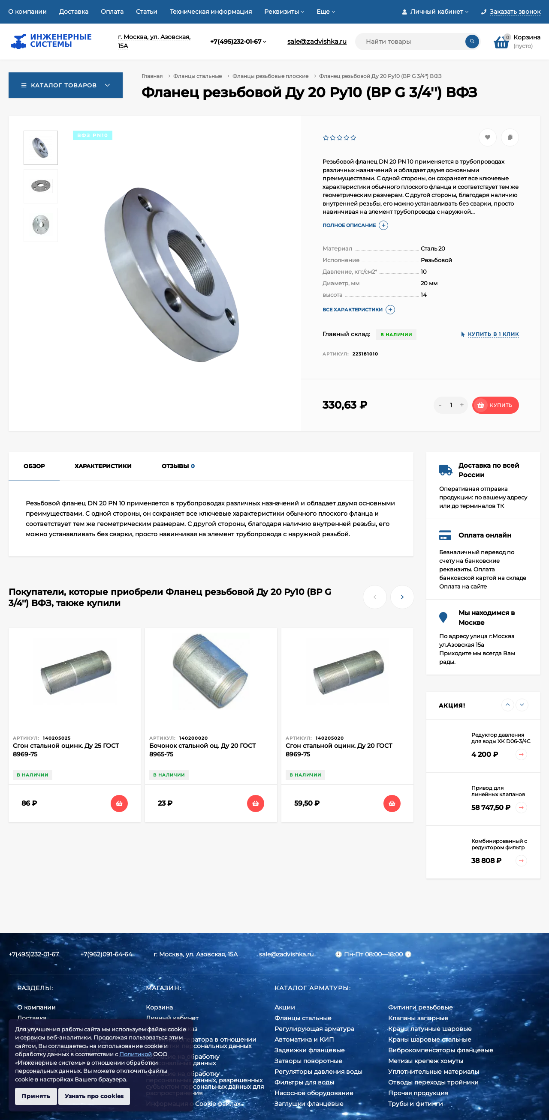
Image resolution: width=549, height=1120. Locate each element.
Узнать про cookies (94, 1096)
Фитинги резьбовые (420, 1007)
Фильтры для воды (304, 1082)
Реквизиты (281, 11)
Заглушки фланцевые (309, 1104)
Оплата (112, 11)
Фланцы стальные (197, 76)
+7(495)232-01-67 (236, 41)
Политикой (135, 1054)
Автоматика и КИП (304, 1039)
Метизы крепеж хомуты (425, 1061)
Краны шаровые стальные (429, 1039)
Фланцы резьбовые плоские (270, 76)
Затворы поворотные (308, 1061)
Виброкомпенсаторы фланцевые (440, 1050)
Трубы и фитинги (415, 1104)
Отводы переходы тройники (433, 1082)
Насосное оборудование (313, 1093)
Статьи (146, 11)
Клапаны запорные (418, 1018)
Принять (36, 1096)
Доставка (73, 11)
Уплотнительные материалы (433, 1071)
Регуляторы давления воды (318, 1071)
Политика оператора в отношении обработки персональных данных (201, 1043)
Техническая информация (211, 11)
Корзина (159, 1007)
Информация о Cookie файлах (193, 1104)
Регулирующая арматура (314, 1029)
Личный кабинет (172, 1018)
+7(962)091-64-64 (106, 954)
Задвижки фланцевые (309, 1050)
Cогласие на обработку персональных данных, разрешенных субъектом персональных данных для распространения (205, 1083)
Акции (284, 1007)
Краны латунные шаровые (430, 1029)
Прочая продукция (418, 1093)
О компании (27, 11)
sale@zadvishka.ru (317, 41)
